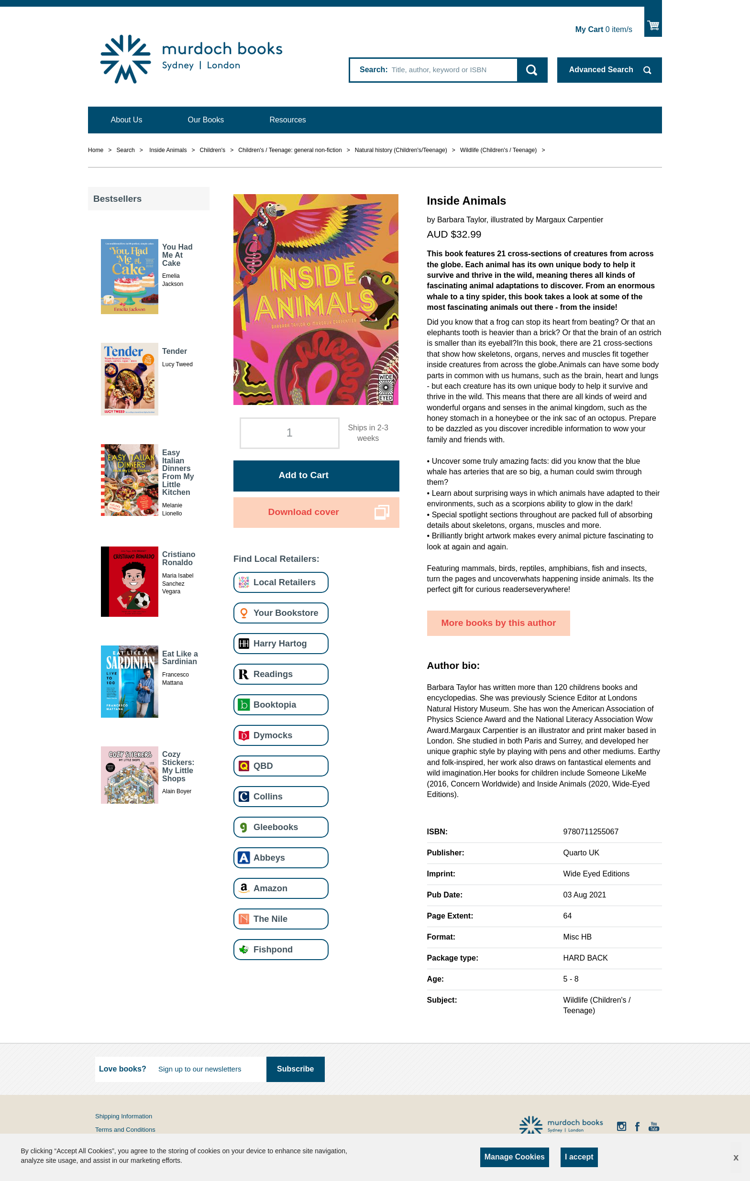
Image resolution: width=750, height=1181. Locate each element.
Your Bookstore (286, 613)
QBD (263, 766)
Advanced (601, 70)
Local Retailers (285, 582)
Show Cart (653, 22)
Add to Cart (303, 475)
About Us (127, 120)
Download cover (303, 512)
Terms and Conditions (125, 1129)
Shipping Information (123, 1116)
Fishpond (273, 949)
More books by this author (498, 623)
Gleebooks (276, 827)
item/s (603, 29)
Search (372, 70)
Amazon (270, 888)
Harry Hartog (280, 643)
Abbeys (269, 858)
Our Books (206, 120)
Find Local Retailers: (276, 559)
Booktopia (275, 705)
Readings (273, 674)
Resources (287, 120)
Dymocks (273, 735)
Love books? (122, 1069)
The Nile (270, 919)
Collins (268, 796)
